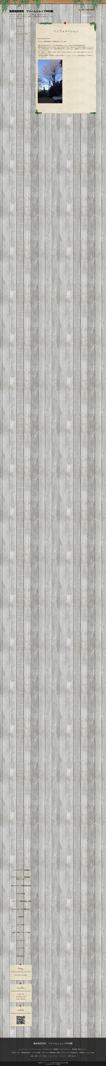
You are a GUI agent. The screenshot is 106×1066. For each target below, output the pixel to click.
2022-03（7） (21, 323)
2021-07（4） (21, 370)
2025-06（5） (21, 100)
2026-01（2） (21, 59)
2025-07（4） (21, 94)
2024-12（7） (21, 129)
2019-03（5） (21, 534)
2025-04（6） (21, 112)
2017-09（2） (21, 640)
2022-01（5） (21, 335)
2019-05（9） (21, 523)
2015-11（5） (21, 769)
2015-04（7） (21, 810)
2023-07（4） (21, 229)
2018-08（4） (21, 575)
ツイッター (21, 948)
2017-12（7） (21, 622)
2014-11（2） (21, 839)
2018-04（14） (21, 599)
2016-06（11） (21, 728)
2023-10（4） (21, 212)
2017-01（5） (21, 687)
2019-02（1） (21, 540)
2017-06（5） (21, 658)
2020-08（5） (21, 435)
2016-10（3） (21, 704)
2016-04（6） (21, 740)
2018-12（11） (21, 552)
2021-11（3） (21, 347)
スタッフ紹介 (20, 925)
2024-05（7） (21, 170)
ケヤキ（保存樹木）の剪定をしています (52, 41)
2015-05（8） (21, 804)
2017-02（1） (21, 681)
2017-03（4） (21, 675)
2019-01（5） (21, 546)
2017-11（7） (21, 628)
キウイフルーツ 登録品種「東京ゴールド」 (20, 878)
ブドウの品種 (20, 894)
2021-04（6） (21, 388)
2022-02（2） (21, 329)
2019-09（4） (21, 499)
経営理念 (21, 917)
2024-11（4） (21, 135)
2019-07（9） (21, 511)
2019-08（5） (21, 505)
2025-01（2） (21, 124)
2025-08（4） (21, 88)
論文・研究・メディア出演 (21, 932)
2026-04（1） (21, 41)
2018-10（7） (21, 564)
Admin (58, 1064)
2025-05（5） (21, 106)
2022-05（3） (21, 311)
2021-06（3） (21, 376)
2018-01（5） (21, 616)
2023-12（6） (21, 200)
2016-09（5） (21, 710)
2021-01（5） (21, 405)
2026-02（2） (21, 53)
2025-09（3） (21, 82)
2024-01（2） (21, 194)
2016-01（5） (21, 757)
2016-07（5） (21, 722)
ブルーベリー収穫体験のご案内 (21, 901)
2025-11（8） (21, 71)
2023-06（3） (21, 235)
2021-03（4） (21, 393)
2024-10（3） (21, 141)
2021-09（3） (21, 358)
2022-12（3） (21, 270)
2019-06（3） (21, 517)
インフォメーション (21, 34)
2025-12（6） (21, 65)
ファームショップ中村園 (48, 1062)
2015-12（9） (21, 763)
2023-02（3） (21, 259)
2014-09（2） (21, 845)
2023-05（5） (21, 241)
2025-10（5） (21, 77)
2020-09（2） (21, 429)
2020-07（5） (21, 440)
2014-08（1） (21, 851)
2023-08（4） (21, 223)
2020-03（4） (21, 464)
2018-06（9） (21, 587)
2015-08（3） (21, 787)
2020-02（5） (21, 470)
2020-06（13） (21, 446)
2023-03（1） (21, 253)
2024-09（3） (21, 147)
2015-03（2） (21, 816)
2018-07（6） (21, 581)
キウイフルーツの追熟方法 (20, 909)
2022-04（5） (21, 317)
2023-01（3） (21, 264)
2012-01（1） (21, 857)
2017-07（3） (21, 652)
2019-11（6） (21, 487)
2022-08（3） (21, 294)
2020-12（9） (21, 411)
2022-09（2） (21, 288)
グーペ (54, 1064)
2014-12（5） (21, 834)
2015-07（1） (21, 793)
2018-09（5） (21, 570)
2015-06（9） (21, 798)
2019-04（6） (21, 528)
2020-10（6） (21, 423)
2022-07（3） (21, 300)
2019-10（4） (21, 493)
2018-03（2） (21, 605)
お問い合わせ (20, 956)
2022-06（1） (21, 305)
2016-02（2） (21, 751)
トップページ (20, 26)
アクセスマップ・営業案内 (21, 870)
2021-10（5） (21, 352)
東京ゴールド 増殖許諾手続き (21, 886)
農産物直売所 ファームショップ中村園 (53, 1043)
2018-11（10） (21, 558)
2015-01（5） (21, 828)
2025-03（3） (21, 118)
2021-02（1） (21, 399)
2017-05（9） (21, 663)
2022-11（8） (21, 276)
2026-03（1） (21, 47)
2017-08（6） (21, 646)
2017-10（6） (21, 634)
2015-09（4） (21, 781)
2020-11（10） (21, 417)
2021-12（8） (21, 341)
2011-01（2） (21, 863)
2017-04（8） (21, 669)
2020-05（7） (21, 452)
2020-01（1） (21, 476)
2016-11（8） (21, 699)
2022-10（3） (21, 282)
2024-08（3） (21, 153)
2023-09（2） (21, 217)
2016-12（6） (21, 693)
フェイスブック (20, 940)
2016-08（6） (21, 716)
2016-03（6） (21, 746)
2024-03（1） (21, 182)
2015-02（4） (21, 822)
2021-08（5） (21, 364)
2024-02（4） (21, 188)
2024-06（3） (21, 165)
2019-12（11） (21, 482)
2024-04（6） (21, 176)
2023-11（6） (21, 206)
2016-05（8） (21, 734)
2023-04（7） (21, 247)
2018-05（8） (21, 593)
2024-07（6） (21, 159)
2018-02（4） (21, 611)
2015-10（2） (21, 775)
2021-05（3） (21, 382)
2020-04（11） (21, 458)
